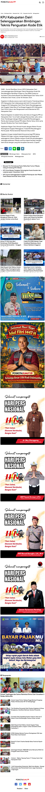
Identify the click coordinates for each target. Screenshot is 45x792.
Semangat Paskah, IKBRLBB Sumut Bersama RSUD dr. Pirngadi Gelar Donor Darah (27, 750)
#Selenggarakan (19, 156)
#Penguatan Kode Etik (7, 156)
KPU (21, 13)
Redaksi (19, 788)
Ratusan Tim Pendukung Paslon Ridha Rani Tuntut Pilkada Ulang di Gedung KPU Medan (21, 167)
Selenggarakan (36, 13)
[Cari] (40, 2)
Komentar (42, 36)
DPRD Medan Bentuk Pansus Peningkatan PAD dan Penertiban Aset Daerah (26, 734)
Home (2, 13)
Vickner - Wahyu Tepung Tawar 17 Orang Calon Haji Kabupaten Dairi (26, 758)
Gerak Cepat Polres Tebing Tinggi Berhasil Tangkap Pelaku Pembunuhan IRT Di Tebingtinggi (26, 700)
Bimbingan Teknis (8, 13)
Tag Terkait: (4, 154)
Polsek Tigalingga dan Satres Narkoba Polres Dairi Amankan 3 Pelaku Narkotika (22, 695)
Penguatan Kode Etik (27, 13)
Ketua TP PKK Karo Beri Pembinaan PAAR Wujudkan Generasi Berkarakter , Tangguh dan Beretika (10, 244)
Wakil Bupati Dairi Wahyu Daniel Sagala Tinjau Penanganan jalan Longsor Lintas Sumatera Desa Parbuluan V (10, 269)
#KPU (34, 154)
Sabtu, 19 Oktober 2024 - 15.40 (11, 37)
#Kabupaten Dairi (26, 154)
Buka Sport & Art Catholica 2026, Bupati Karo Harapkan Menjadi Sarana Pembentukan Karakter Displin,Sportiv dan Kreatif (33, 270)
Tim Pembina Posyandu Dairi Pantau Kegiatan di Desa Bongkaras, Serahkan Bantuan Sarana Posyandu (27, 709)
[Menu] (43, 2)
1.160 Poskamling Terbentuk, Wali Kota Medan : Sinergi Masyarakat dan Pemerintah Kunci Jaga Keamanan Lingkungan (27, 768)
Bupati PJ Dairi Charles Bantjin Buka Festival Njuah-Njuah (27, 742)
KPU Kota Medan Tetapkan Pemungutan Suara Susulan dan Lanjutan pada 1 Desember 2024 (22, 171)
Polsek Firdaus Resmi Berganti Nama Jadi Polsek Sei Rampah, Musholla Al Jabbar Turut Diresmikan (33, 218)
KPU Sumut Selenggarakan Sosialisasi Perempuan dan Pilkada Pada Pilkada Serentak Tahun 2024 (22, 175)
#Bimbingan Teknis (14, 154)
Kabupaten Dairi (16, 13)
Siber (26, 788)
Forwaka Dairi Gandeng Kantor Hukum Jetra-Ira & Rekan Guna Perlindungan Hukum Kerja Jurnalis (26, 717)
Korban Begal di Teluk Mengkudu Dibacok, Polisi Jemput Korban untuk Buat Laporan (9, 218)
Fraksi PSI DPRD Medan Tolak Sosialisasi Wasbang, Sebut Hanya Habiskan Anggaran (33, 243)
